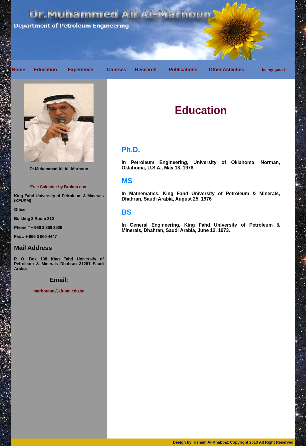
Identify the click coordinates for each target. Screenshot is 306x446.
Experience (80, 69)
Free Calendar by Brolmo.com (59, 186)
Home (18, 69)
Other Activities (226, 69)
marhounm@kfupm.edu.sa (58, 291)
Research (146, 69)
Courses (116, 69)
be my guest (273, 69)
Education (45, 69)
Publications (183, 69)
